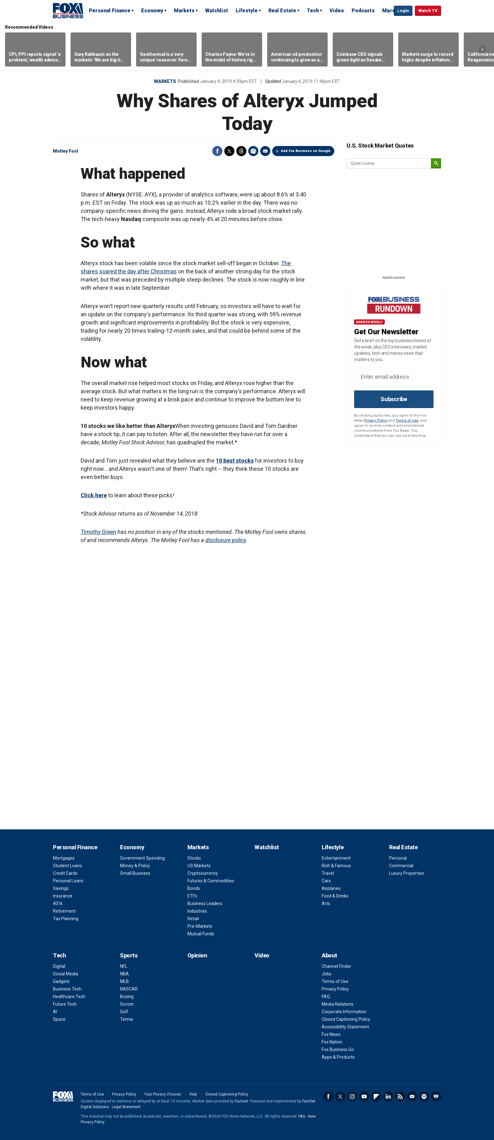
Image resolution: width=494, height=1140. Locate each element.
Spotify (424, 1096)
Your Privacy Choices (162, 1094)
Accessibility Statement (345, 1026)
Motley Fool (65, 151)
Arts (326, 903)
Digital (59, 966)
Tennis (126, 1019)
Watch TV (428, 10)
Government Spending (142, 858)
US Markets (198, 865)
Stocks (194, 858)
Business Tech (67, 988)
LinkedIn (388, 1096)
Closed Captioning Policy (346, 1019)
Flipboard (376, 1096)
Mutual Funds (200, 933)
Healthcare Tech (69, 996)
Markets (184, 11)
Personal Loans (68, 880)
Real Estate (282, 11)
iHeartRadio (436, 1096)
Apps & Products (338, 1057)
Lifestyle (247, 11)
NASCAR (129, 988)
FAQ (326, 996)
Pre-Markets (199, 926)
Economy (152, 11)
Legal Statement (126, 1107)
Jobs (326, 973)
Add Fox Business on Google (305, 151)
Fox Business (68, 10)
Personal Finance (109, 11)
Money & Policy (135, 865)
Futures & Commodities (210, 880)
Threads (241, 151)
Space (59, 1019)
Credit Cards (65, 873)
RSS (400, 1096)
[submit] (436, 163)
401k (58, 903)
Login (403, 10)
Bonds (193, 888)
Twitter (229, 151)
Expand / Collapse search (387, 11)
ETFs (192, 895)
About (329, 955)
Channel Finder (336, 966)
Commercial (401, 865)
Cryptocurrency (202, 873)
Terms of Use (407, 420)
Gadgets (61, 981)
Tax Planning (65, 918)
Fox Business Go (338, 1049)
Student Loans (67, 865)
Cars (326, 880)
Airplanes (331, 888)
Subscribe (394, 399)
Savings (61, 888)
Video (337, 11)
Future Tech (65, 1004)
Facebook (217, 151)
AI (55, 1011)
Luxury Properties (406, 873)
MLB (124, 981)
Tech (313, 11)
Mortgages (64, 858)
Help (193, 1094)
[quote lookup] (389, 163)
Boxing (127, 996)
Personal (398, 858)
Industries (197, 911)
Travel (328, 873)
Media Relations (337, 1004)
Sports (128, 955)
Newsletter (412, 1096)
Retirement (64, 911)
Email (265, 151)
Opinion (197, 955)
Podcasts (363, 11)
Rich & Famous (336, 865)
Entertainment (336, 858)
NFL (123, 966)
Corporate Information (344, 1011)
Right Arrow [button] (482, 49)
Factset (241, 1101)
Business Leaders (204, 903)
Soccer (127, 1004)
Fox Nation (332, 1041)
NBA (124, 973)
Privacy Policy (376, 420)
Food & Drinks (335, 895)
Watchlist (216, 11)
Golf (124, 1011)
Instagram (352, 1096)
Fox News (331, 1034)
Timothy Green (98, 532)
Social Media (65, 973)
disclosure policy (225, 540)
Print (253, 151)
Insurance (62, 895)
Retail (193, 918)
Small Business (135, 873)
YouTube (364, 1096)
